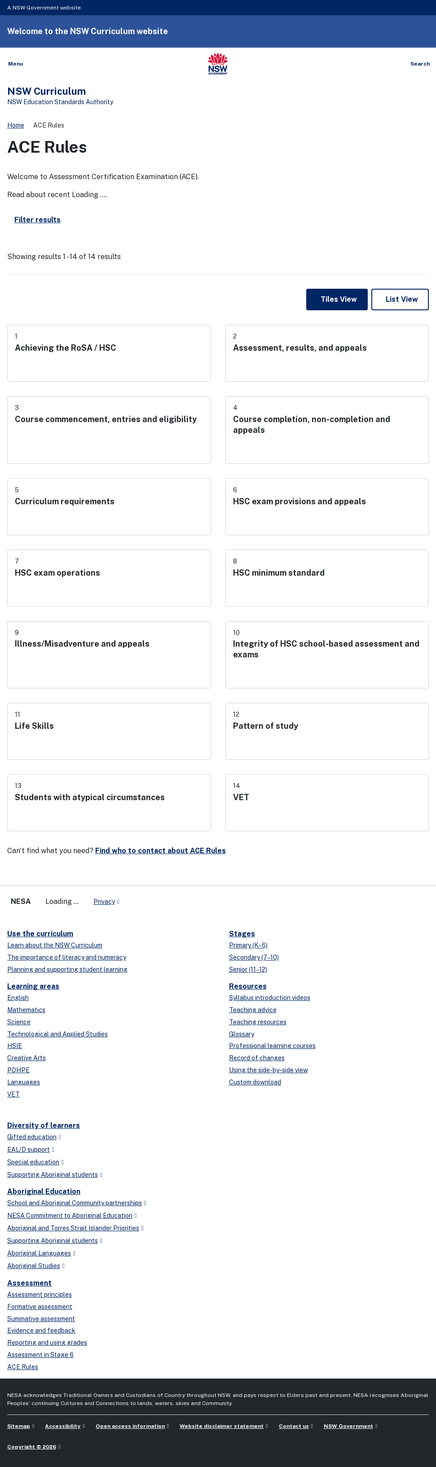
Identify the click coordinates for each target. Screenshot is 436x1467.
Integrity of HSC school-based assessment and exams (326, 649)
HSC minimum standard (279, 572)
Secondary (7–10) (254, 957)
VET (241, 797)
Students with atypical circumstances (90, 797)
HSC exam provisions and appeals (299, 501)
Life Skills (34, 726)
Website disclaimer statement (222, 1426)
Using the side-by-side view (268, 1070)
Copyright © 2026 (31, 1447)
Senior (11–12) (248, 969)
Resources (248, 986)
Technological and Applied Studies (57, 1034)
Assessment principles (39, 1294)
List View (402, 299)
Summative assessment (41, 1318)
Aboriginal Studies (33, 1265)
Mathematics (26, 1009)
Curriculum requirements (65, 501)
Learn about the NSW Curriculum (54, 945)
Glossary (241, 1034)
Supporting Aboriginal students (52, 1174)
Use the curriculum (40, 934)
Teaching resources (257, 1022)
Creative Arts (26, 1058)
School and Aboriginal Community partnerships (74, 1203)
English (18, 997)
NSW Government (348, 1426)
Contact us (294, 1426)
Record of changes (257, 1058)
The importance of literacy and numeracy (66, 957)
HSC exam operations (57, 572)
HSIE (14, 1045)
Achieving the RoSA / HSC (65, 347)
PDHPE (18, 1070)
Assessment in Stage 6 (40, 1354)
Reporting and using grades (47, 1342)
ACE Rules (22, 1366)
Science (19, 1022)
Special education (33, 1162)
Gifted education (32, 1137)
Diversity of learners (43, 1125)
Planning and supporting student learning (67, 969)
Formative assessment (39, 1306)
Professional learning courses (272, 1045)
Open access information (130, 1426)
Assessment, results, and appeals (300, 347)
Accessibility (62, 1426)
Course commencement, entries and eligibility (106, 419)
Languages (23, 1082)
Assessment (29, 1283)
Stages (242, 934)
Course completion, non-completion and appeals (311, 424)
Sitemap (18, 1426)
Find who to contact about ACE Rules (160, 850)
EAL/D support (28, 1149)
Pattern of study (265, 726)
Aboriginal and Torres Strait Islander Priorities (73, 1228)
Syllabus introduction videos (269, 997)
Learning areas (33, 986)
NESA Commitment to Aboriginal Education (69, 1215)
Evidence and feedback (41, 1330)
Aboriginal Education (43, 1191)
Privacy (104, 901)
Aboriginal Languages (39, 1253)
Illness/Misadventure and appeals (82, 643)
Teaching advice (253, 1009)
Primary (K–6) (248, 945)
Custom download (255, 1082)
